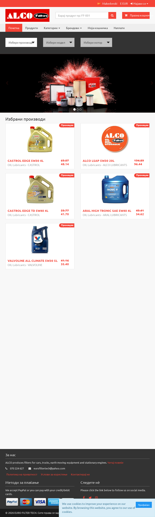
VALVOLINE (35, 265)
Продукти (31, 28)
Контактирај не (80, 474)
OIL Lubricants (17, 165)
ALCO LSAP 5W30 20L (98, 161)
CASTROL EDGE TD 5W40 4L (28, 211)
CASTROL (34, 165)
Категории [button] (52, 28)
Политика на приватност (21, 474)
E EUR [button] (124, 3)
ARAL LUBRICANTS (115, 215)
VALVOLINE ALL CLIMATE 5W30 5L (32, 261)
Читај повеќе (115, 462)
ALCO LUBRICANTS (115, 165)
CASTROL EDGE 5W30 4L (25, 161)
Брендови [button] (74, 28)
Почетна (13, 28)
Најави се (139, 3)
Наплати (119, 28)
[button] (107, 3)
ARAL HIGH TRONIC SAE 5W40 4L (107, 211)
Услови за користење (54, 474)
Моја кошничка (98, 28)
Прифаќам (144, 504)
